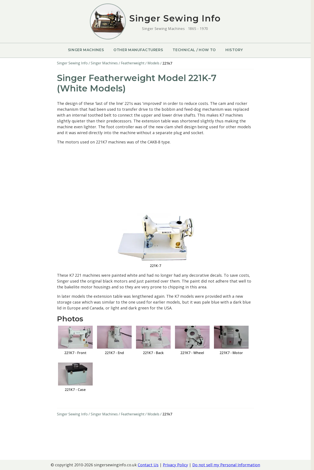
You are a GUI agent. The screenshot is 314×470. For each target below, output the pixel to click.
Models (153, 63)
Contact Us (148, 464)
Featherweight (132, 63)
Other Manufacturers (138, 50)
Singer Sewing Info (72, 63)
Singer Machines (86, 50)
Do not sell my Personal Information (226, 464)
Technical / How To (194, 50)
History (234, 50)
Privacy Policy (175, 464)
